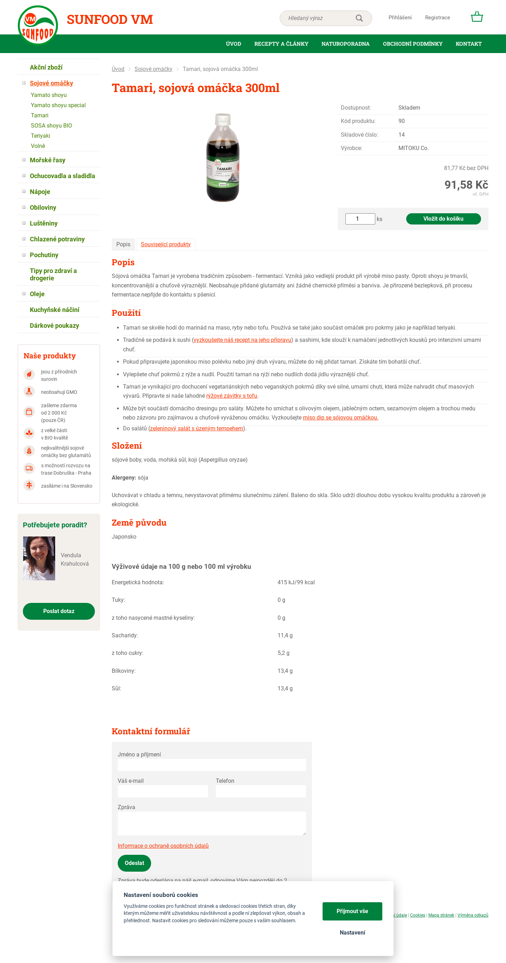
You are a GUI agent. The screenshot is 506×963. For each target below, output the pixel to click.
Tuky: (118, 600)
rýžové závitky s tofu (231, 395)
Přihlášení (400, 17)
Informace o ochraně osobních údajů (163, 845)
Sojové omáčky (154, 69)
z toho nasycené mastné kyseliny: (153, 617)
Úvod (118, 69)
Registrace (437, 17)
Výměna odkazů (473, 915)
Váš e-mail (131, 780)
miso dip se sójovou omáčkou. (340, 417)
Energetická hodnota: (138, 582)
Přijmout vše (352, 911)
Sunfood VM (110, 19)
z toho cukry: (127, 653)
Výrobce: (351, 148)
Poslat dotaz (58, 611)
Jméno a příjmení (139, 754)
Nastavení (352, 932)
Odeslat (134, 863)
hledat (359, 18)
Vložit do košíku (443, 218)
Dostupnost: (356, 107)
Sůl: (116, 688)
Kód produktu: (358, 121)
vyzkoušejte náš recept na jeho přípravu (242, 340)
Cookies (417, 915)
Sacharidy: (125, 635)
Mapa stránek (441, 915)
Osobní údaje (394, 915)
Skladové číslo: (359, 134)
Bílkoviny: (124, 671)
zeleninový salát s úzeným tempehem (196, 428)
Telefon (225, 780)
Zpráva (126, 807)
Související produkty (166, 244)
